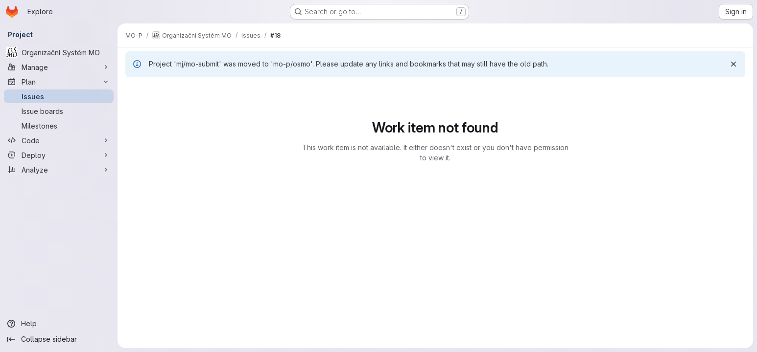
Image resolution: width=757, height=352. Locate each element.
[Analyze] (59, 169)
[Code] (59, 140)
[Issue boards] (59, 111)
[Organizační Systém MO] (59, 52)
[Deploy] (59, 155)
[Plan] (59, 81)
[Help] (59, 323)
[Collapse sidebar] (59, 339)
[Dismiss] (733, 64)
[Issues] (59, 96)
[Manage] (59, 67)
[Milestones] (59, 125)
